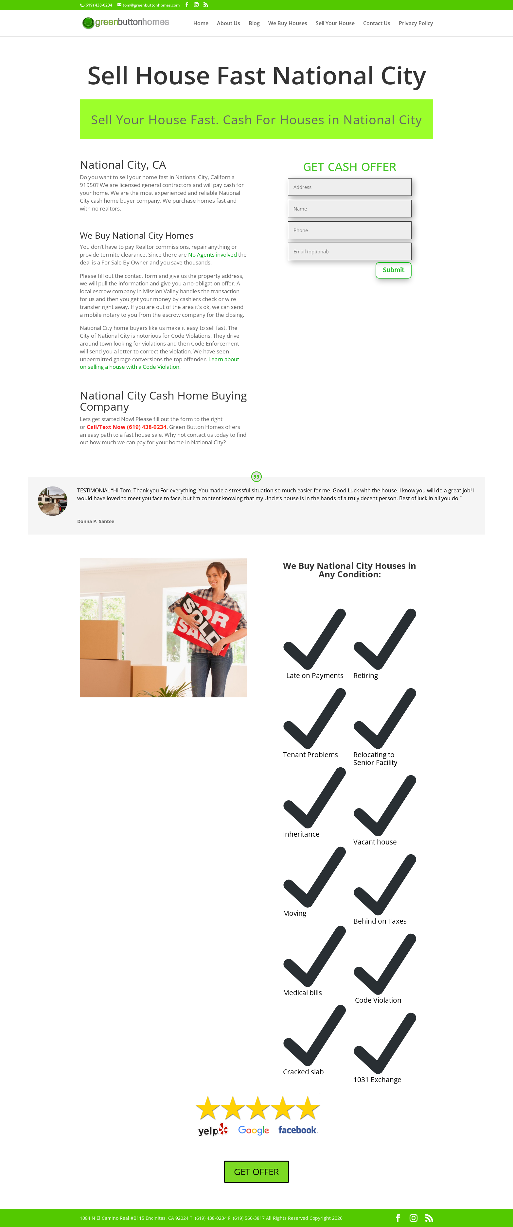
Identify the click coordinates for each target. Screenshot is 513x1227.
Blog (254, 24)
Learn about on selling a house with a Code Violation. (159, 363)
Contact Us (376, 24)
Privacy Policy (416, 24)
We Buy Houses (287, 24)
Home (200, 24)
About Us (228, 24)
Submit (393, 270)
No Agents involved (212, 254)
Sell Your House (335, 24)
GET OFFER (256, 1172)
